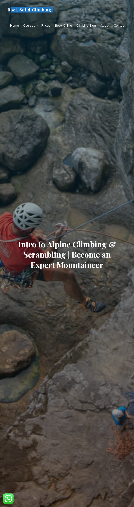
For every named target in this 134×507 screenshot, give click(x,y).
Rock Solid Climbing (29, 9)
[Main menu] (124, 10)
